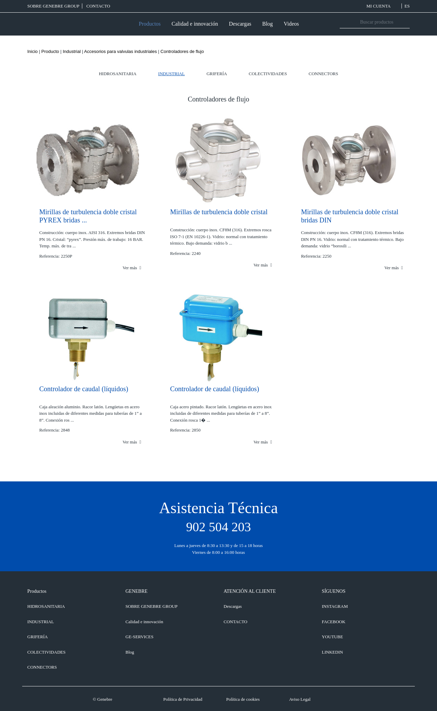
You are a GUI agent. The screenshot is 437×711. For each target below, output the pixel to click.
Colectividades (268, 73)
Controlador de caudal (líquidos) (83, 389)
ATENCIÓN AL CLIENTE (250, 591)
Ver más (132, 267)
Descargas (240, 24)
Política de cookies (242, 699)
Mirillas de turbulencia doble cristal (218, 212)
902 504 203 (218, 527)
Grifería (217, 73)
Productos (150, 24)
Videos (291, 24)
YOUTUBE (332, 636)
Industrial (72, 51)
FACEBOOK (334, 621)
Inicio (32, 51)
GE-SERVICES (140, 636)
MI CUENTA (382, 6)
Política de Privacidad (182, 699)
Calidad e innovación (195, 24)
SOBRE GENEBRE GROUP (53, 6)
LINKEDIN (332, 652)
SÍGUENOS (334, 591)
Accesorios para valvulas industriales (120, 51)
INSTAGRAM (335, 606)
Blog (267, 24)
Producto (50, 51)
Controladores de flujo (182, 51)
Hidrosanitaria (117, 73)
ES (407, 6)
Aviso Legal (300, 699)
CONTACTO (98, 6)
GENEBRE (137, 591)
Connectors (323, 73)
